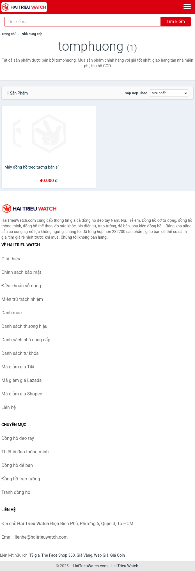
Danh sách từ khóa (20, 353)
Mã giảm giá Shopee (21, 394)
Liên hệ (8, 407)
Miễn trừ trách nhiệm (22, 299)
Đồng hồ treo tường (20, 479)
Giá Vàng (84, 555)
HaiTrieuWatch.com (90, 566)
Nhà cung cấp (32, 34)
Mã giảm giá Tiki (17, 367)
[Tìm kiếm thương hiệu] (82, 21)
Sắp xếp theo (136, 93)
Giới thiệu (10, 258)
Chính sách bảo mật (21, 272)
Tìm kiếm (175, 21)
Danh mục (11, 312)
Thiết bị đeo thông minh (25, 451)
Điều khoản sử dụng (21, 285)
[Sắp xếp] (169, 93)
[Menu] (187, 6)
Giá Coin (117, 555)
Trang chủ (9, 34)
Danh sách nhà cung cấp (25, 339)
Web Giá (101, 555)
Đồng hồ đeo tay (17, 438)
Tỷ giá (34, 555)
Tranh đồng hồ (15, 492)
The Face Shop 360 (58, 555)
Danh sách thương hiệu (24, 326)
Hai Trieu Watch (124, 566)
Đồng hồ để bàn (17, 465)
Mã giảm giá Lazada (21, 380)
